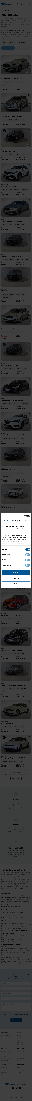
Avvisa (16, 584)
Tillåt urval (16, 578)
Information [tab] (16, 520)
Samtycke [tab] (6, 520)
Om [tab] (26, 520)
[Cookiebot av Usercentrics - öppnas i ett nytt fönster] (23, 516)
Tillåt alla (16, 573)
